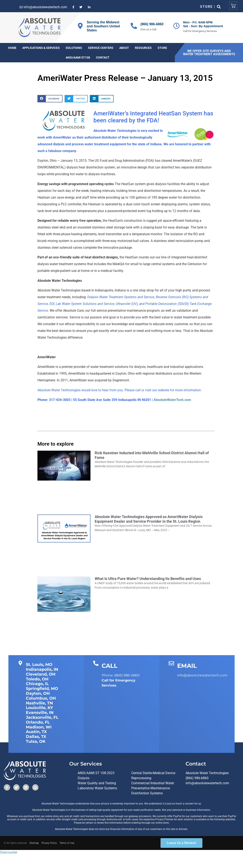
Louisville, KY (39, 707)
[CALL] (95, 663)
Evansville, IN (39, 712)
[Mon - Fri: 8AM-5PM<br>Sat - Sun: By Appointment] (176, 26)
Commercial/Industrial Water (152, 783)
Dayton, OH (38, 693)
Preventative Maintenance (150, 788)
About (124, 47)
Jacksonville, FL (42, 717)
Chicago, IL (37, 683)
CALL (109, 665)
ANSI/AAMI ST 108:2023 (96, 773)
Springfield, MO (42, 688)
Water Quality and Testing (97, 783)
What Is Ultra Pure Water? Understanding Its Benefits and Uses (148, 578)
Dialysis (83, 778)
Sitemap (34, 843)
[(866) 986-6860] (134, 26)
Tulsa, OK (35, 741)
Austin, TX (36, 731)
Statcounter (8, 852)
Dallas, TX (36, 736)
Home (12, 47)
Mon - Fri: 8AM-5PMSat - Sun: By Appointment (203, 24)
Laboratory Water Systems (97, 788)
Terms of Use (67, 843)
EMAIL (187, 665)
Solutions (74, 47)
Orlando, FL (38, 722)
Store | (207, 7)
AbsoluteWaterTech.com (172, 400)
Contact (102, 57)
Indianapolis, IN (42, 669)
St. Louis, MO (39, 664)
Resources (143, 47)
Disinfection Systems (147, 793)
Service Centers (100, 47)
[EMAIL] (171, 663)
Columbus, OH (41, 698)
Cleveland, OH (40, 674)
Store (162, 47)
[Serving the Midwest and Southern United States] (80, 26)
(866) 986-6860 (151, 24)
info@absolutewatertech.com (207, 783)
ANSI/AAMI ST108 (78, 57)
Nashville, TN (39, 703)
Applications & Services (41, 47)
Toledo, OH (37, 679)
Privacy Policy (49, 843)
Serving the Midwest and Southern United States (103, 26)
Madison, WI (39, 727)
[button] (218, 6)
